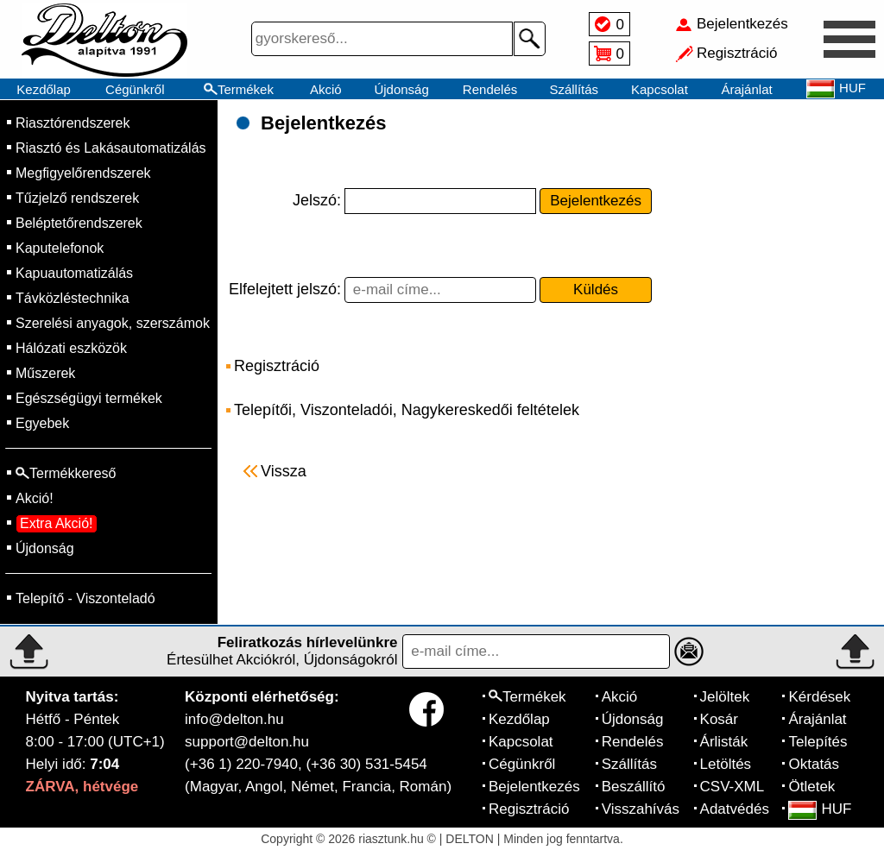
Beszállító (634, 786)
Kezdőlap (43, 89)
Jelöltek (725, 697)
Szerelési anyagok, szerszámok (113, 323)
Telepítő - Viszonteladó (85, 598)
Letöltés (726, 764)
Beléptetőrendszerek (79, 223)
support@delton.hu (247, 742)
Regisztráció (276, 366)
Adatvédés (734, 809)
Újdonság (401, 89)
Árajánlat (746, 89)
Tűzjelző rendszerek (77, 198)
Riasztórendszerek (73, 123)
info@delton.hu (234, 719)
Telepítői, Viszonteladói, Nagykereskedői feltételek (406, 410)
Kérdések (819, 697)
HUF (819, 809)
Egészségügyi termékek (89, 398)
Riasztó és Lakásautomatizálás (111, 148)
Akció (326, 89)
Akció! (35, 498)
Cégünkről (134, 89)
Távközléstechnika (72, 298)
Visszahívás (640, 809)
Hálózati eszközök (71, 348)
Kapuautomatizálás (74, 273)
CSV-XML (732, 786)
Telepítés (817, 742)
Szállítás (573, 89)
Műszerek (45, 373)
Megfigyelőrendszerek (83, 173)
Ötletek (811, 786)
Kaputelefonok (60, 248)
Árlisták (724, 742)
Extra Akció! (56, 523)
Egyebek (42, 423)
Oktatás (813, 764)
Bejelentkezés (534, 786)
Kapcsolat (659, 89)
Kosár (719, 719)
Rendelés (490, 89)
